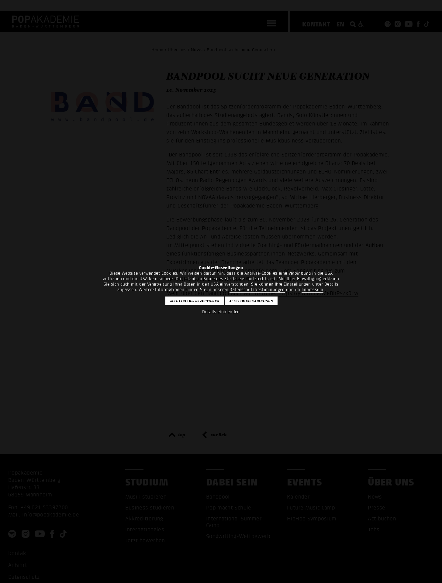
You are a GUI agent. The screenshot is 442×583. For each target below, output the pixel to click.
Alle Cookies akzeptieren (194, 301)
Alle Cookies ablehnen (251, 301)
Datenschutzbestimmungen (257, 289)
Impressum (312, 289)
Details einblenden (221, 311)
